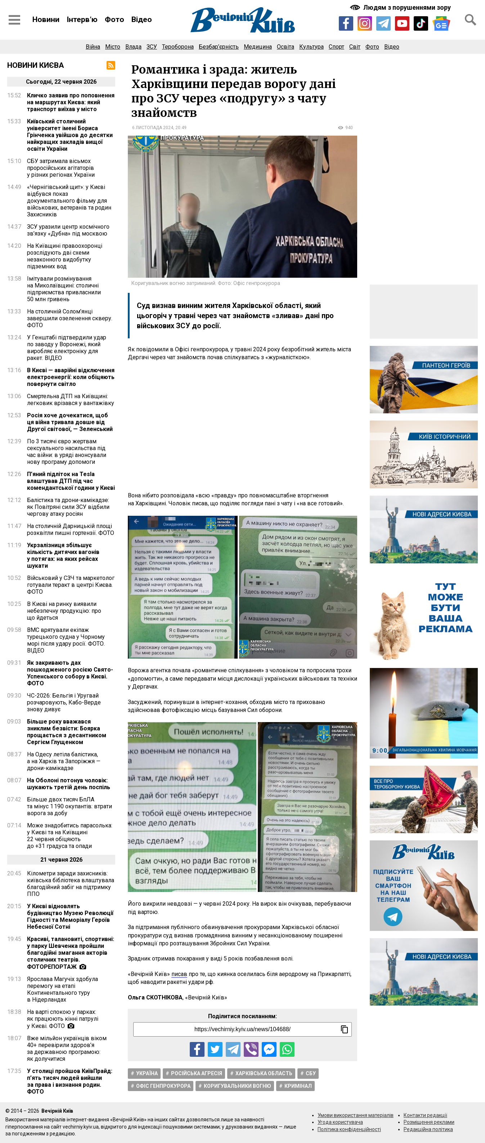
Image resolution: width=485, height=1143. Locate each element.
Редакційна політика (428, 1129)
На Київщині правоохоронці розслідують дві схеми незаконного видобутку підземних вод (64, 256)
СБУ (311, 1073)
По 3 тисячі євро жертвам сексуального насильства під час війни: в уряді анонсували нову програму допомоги (66, 451)
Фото (114, 19)
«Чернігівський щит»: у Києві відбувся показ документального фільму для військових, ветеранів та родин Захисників (69, 201)
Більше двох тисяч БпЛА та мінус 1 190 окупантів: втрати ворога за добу (69, 806)
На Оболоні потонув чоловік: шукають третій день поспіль (68, 784)
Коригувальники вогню (237, 1086)
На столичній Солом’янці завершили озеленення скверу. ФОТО (69, 318)
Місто (112, 46)
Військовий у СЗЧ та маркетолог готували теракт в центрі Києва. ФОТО (70, 585)
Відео (141, 19)
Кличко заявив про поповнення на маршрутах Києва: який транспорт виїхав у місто (70, 102)
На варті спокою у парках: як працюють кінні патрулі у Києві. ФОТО (62, 1018)
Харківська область (263, 1073)
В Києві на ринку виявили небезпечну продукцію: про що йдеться (64, 611)
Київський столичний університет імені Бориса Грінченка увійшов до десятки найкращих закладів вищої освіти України (70, 135)
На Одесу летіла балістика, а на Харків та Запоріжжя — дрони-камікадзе (63, 761)
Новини (45, 19)
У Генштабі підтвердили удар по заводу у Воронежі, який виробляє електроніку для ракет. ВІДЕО (66, 347)
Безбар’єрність (219, 46)
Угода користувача (340, 1122)
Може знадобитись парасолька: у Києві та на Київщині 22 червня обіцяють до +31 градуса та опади (69, 835)
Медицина (258, 46)
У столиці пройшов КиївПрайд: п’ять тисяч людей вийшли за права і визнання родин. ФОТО (69, 1081)
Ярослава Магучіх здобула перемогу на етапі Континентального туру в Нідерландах (62, 989)
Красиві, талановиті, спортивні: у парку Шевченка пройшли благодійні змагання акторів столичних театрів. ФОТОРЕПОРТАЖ (70, 953)
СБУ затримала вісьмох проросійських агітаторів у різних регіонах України (61, 168)
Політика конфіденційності (349, 1129)
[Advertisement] (242, 426)
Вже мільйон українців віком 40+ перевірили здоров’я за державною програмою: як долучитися (67, 1048)
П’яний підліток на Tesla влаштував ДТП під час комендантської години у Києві (71, 481)
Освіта (285, 46)
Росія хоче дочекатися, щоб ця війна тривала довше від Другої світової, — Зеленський (70, 422)
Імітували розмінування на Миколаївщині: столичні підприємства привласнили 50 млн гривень (64, 289)
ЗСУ (152, 46)
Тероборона (178, 46)
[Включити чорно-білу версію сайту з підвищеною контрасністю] (401, 7)
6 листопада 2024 (152, 127)
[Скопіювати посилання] (344, 1029)
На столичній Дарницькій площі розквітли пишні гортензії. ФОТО (70, 529)
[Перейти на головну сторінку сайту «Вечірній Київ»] (242, 19)
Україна (147, 1073)
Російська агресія (196, 1073)
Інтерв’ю (82, 19)
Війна (93, 46)
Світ (354, 46)
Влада (133, 46)
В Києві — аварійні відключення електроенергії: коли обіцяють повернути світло (70, 377)
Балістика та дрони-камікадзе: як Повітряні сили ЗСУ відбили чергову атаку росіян (68, 507)
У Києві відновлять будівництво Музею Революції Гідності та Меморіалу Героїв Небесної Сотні (70, 916)
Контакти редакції (425, 1115)
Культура (311, 46)
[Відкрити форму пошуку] (470, 20)
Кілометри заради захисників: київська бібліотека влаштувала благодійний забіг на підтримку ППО (70, 883)
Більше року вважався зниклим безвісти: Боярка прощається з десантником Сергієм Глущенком (66, 732)
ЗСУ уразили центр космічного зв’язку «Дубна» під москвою (68, 230)
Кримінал (298, 1086)
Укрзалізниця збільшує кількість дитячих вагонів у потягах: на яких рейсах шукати (63, 555)
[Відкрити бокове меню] (14, 20)
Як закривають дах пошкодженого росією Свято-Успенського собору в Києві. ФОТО (70, 673)
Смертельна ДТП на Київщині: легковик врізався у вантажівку (70, 399)
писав (179, 974)
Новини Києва (35, 65)
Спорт (336, 46)
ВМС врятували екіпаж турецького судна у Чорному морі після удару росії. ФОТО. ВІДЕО (66, 640)
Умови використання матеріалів (356, 1115)
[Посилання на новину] (242, 1029)
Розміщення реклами (429, 1122)
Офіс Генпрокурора (163, 1086)
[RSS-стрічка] (111, 65)
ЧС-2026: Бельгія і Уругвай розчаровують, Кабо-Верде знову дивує (64, 702)
